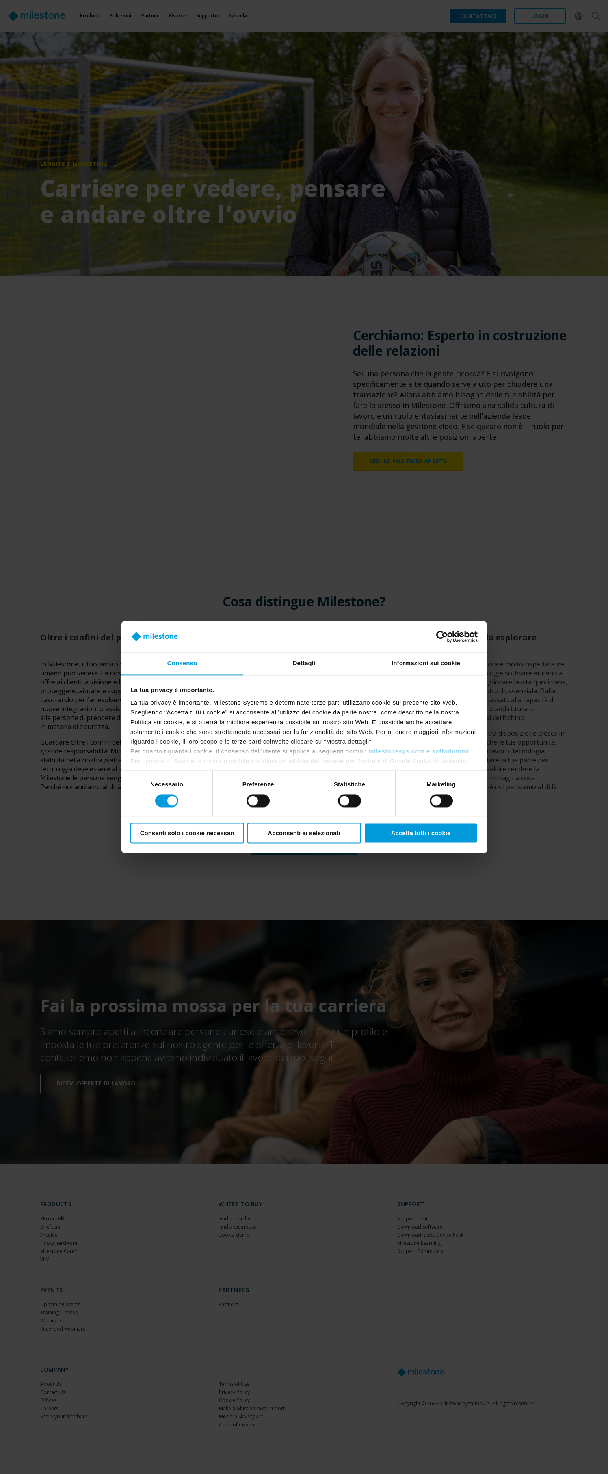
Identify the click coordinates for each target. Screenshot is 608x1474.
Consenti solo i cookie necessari (187, 833)
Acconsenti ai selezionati (304, 833)
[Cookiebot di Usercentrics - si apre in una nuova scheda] (442, 636)
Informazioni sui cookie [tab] (426, 663)
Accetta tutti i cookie (421, 833)
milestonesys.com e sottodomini (418, 751)
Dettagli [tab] (304, 663)
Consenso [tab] (182, 663)
